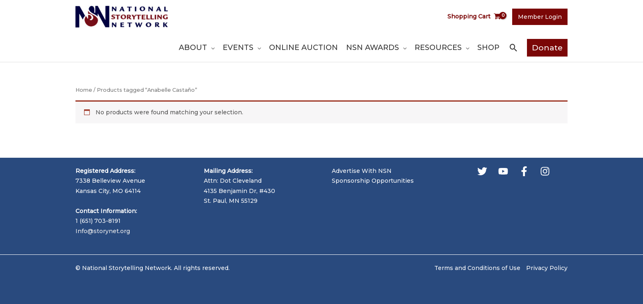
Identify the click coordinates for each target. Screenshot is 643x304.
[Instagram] (545, 171)
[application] (210, 47)
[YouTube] (503, 171)
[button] (513, 48)
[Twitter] (482, 171)
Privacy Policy (547, 268)
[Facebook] (524, 171)
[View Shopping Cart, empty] (474, 17)
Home (83, 90)
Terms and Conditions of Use (477, 268)
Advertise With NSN (362, 171)
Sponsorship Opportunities (373, 180)
